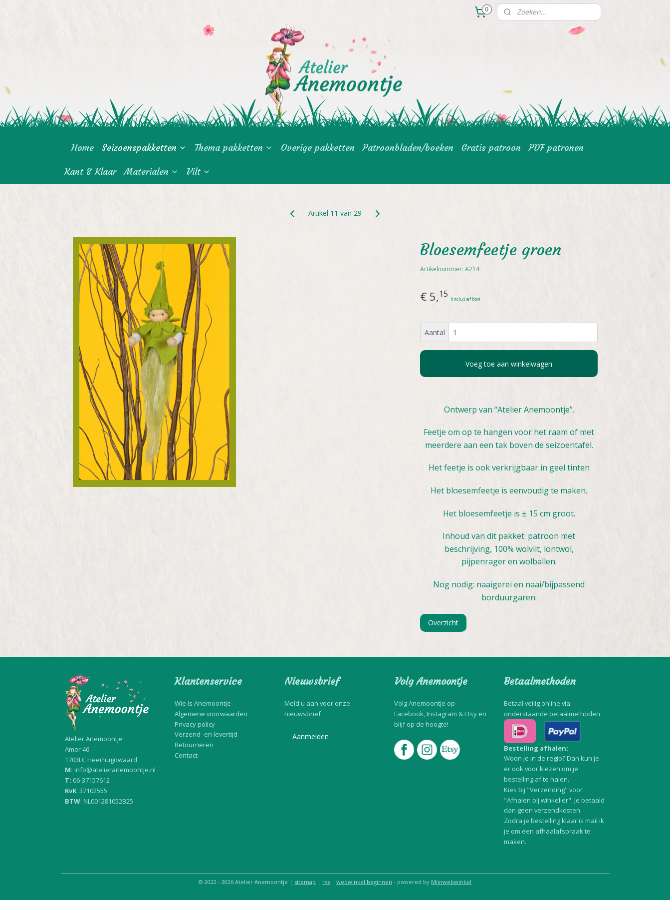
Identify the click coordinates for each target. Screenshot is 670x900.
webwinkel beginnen (364, 882)
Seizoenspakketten (144, 147)
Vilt (199, 171)
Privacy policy (195, 724)
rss (326, 882)
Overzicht (443, 622)
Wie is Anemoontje (203, 703)
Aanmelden (310, 736)
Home (82, 147)
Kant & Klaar (90, 171)
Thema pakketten (234, 147)
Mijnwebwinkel (451, 882)
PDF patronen (556, 147)
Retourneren (194, 744)
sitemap (305, 882)
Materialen (151, 171)
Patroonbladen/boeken (408, 147)
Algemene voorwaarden (211, 713)
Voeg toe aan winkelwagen (508, 364)
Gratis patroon (491, 147)
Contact (186, 755)
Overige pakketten (318, 147)
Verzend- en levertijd (206, 734)
